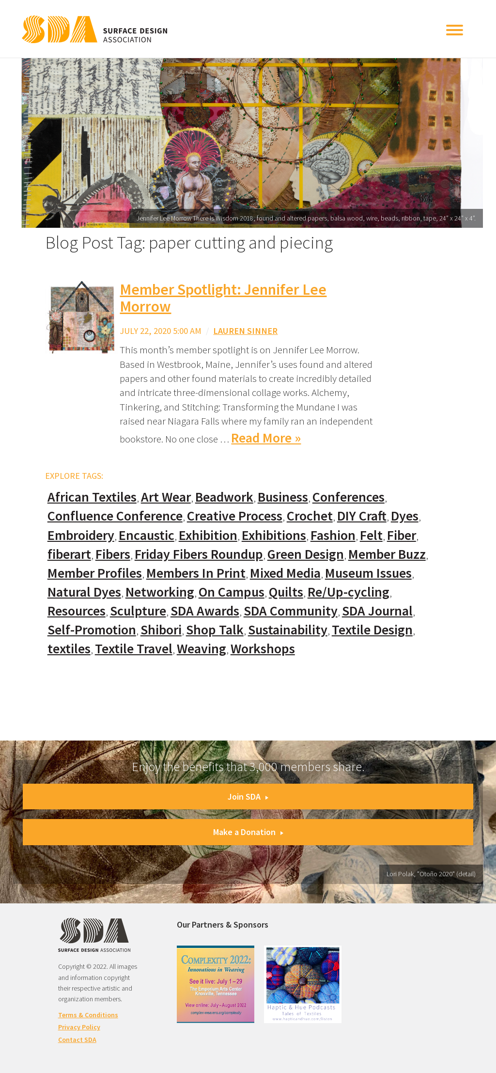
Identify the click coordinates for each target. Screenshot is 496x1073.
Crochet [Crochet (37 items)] (310, 515)
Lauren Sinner (245, 330)
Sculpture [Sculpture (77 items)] (138, 610)
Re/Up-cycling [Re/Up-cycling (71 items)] (348, 592)
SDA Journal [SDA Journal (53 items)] (377, 610)
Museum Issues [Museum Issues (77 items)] (368, 573)
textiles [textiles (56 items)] (69, 648)
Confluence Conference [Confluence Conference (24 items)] (115, 515)
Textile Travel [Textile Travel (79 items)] (133, 648)
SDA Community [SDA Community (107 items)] (291, 610)
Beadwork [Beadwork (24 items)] (224, 497)
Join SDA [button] (248, 796)
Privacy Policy (79, 1027)
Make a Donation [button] (248, 831)
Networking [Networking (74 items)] (159, 592)
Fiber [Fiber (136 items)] (401, 535)
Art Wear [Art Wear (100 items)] (166, 497)
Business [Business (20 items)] (283, 497)
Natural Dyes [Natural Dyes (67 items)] (84, 592)
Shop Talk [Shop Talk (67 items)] (215, 629)
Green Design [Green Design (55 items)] (305, 554)
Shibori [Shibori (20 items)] (161, 629)
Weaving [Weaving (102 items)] (201, 648)
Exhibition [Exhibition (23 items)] (208, 535)
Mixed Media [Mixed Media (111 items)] (285, 573)
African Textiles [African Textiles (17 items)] (92, 497)
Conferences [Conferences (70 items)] (348, 497)
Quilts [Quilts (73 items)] (286, 592)
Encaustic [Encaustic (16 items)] (146, 535)
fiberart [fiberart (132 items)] (69, 554)
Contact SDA (77, 1039)
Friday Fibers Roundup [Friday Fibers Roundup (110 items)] (199, 554)
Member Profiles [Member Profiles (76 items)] (94, 573)
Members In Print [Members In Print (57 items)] (196, 573)
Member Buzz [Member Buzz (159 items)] (387, 554)
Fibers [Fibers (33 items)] (112, 554)
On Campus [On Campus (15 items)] (231, 592)
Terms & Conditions (88, 1014)
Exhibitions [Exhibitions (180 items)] (274, 535)
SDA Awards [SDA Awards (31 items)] (204, 610)
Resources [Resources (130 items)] (76, 610)
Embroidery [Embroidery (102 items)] (80, 535)
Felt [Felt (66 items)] (371, 535)
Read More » (266, 437)
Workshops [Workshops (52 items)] (263, 648)
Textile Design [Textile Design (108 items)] (372, 629)
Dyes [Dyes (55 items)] (404, 515)
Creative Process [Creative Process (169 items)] (234, 515)
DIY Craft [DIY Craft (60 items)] (362, 515)
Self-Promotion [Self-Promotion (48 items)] (91, 629)
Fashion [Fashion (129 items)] (333, 535)
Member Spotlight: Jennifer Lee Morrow (223, 298)
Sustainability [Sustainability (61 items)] (287, 629)
